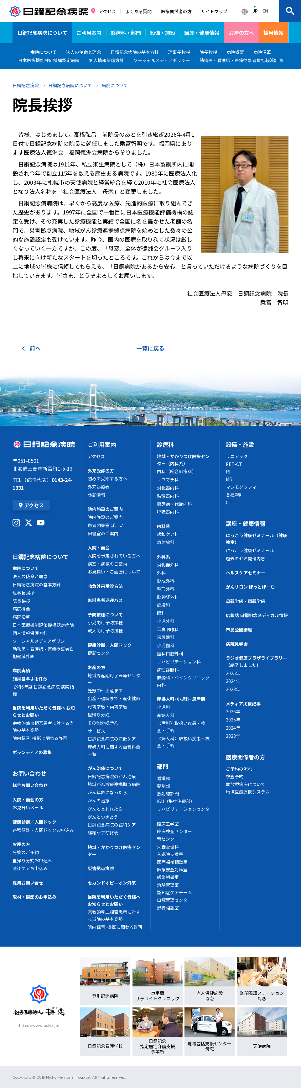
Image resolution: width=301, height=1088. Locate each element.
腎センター (168, 839)
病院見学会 (237, 644)
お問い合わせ (29, 773)
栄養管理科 (168, 846)
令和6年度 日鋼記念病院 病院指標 (43, 690)
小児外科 (165, 621)
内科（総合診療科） (176, 471)
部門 (162, 766)
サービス (96, 731)
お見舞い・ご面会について (114, 571)
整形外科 (165, 589)
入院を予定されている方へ (114, 555)
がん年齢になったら (107, 792)
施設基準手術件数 (30, 678)
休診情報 (96, 495)
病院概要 (21, 608)
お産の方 (21, 844)
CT (229, 502)
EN (265, 11)
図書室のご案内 (103, 533)
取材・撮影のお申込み (34, 897)
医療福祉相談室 (172, 862)
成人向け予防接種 (105, 630)
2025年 (233, 673)
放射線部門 (168, 793)
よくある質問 (138, 11)
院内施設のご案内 (105, 509)
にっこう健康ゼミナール (250, 550)
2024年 (233, 681)
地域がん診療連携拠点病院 (114, 784)
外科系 (163, 556)
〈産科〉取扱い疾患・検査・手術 (181, 726)
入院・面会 (99, 547)
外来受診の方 (101, 470)
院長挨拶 (21, 601)
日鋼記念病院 (26, 85)
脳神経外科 (168, 597)
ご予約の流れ (239, 769)
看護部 (163, 778)
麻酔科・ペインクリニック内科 (183, 681)
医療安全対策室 (172, 869)
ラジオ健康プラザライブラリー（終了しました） (256, 661)
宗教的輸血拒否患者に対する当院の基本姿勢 (43, 726)
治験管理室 (168, 885)
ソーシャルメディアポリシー (41, 641)
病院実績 (21, 670)
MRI (230, 479)
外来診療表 (99, 486)
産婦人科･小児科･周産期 (181, 699)
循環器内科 (168, 496)
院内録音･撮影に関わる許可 (40, 738)
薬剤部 (163, 786)
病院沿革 (21, 617)
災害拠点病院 (101, 868)
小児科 (163, 707)
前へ (31, 348)
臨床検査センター (174, 831)
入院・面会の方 (28, 799)
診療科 (165, 444)
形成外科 (165, 581)
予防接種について (105, 614)
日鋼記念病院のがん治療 (112, 776)
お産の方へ (241, 32)
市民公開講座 (239, 629)
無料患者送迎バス (105, 600)
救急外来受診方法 (105, 586)
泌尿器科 (165, 637)
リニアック (237, 456)
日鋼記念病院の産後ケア (112, 739)
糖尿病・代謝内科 (174, 504)
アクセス (107, 11)
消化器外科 (168, 564)
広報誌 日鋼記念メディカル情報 (257, 615)
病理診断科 (168, 670)
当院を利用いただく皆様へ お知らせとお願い (44, 711)
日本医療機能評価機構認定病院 (43, 625)
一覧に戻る (150, 348)
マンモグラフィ (241, 487)
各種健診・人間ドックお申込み (43, 830)
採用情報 (273, 32)
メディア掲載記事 (243, 703)
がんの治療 (99, 800)
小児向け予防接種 (105, 622)
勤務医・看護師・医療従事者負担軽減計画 (43, 652)
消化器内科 (168, 487)
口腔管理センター (174, 900)
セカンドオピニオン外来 (112, 882)
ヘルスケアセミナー (245, 572)
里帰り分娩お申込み (32, 860)
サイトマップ (214, 11)
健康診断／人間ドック (34, 822)
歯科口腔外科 (170, 653)
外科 (161, 572)
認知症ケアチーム (174, 892)
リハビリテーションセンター (183, 812)
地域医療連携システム (248, 792)
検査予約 (234, 776)
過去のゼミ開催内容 (245, 558)
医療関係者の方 (176, 11)
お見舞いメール (28, 807)
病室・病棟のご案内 (107, 564)
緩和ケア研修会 (103, 833)
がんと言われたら (105, 808)
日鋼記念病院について (42, 32)
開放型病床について (245, 784)
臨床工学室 (168, 824)
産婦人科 (165, 715)
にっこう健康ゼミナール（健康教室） (256, 538)
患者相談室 (168, 908)
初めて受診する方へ (107, 478)
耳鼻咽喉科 (168, 629)
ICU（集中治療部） (176, 801)
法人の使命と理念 (30, 576)
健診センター (101, 653)
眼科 (161, 613)
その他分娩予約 (103, 723)
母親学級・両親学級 (107, 706)
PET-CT (234, 464)
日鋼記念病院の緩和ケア (112, 824)
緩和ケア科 (168, 534)
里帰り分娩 (99, 714)
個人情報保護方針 (30, 633)
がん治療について (105, 768)
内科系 (163, 526)
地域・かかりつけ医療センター (114, 850)
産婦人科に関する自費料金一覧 (114, 750)
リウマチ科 (168, 479)
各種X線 (233, 494)
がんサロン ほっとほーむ (250, 587)
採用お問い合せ (28, 882)
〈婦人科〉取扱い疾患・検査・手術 (183, 741)
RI (228, 471)
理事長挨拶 (23, 592)
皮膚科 (163, 605)
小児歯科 (165, 645)
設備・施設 (162, 32)
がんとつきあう (103, 817)
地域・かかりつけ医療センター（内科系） (183, 459)
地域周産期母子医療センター (114, 678)
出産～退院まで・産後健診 (114, 698)
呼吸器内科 (168, 512)
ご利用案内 (88, 32)
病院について (43, 52)
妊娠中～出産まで (105, 690)
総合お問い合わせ (30, 785)
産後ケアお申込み (30, 868)
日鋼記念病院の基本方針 (37, 584)
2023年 (233, 689)
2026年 (233, 711)
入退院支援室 (170, 854)
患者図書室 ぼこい (106, 525)
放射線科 (165, 542)
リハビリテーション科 (179, 661)
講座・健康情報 (201, 32)
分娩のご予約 (26, 852)
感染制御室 (168, 877)
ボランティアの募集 (32, 752)
